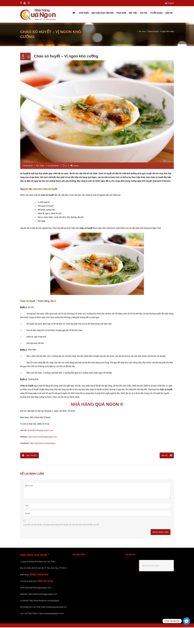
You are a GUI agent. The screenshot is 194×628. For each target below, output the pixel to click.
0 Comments (53, 166)
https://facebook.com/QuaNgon (43, 444)
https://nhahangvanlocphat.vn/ (54, 608)
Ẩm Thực (142, 32)
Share (74, 166)
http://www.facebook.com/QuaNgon (44, 601)
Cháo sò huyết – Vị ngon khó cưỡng (66, 57)
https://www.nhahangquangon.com (42, 437)
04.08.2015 (27, 166)
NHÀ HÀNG (82, 404)
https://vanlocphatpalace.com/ (51, 614)
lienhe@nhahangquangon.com (40, 431)
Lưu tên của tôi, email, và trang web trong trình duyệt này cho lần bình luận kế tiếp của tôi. (61, 525)
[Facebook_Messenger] (186, 621)
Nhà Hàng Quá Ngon (151, 566)
